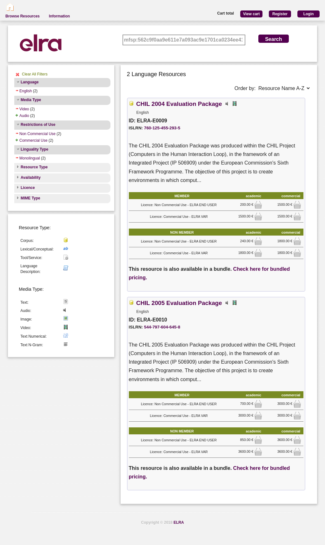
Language (30, 82)
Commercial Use (33, 140)
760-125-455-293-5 (162, 128)
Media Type (31, 100)
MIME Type (30, 198)
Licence (28, 187)
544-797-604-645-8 (162, 327)
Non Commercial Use (37, 134)
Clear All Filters (35, 74)
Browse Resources (22, 16)
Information (59, 16)
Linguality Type (34, 149)
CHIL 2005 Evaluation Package (179, 303)
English (25, 91)
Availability (31, 177)
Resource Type (34, 167)
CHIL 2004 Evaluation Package (179, 104)
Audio (24, 116)
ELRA (179, 522)
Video (24, 109)
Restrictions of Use (38, 124)
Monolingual (29, 158)
